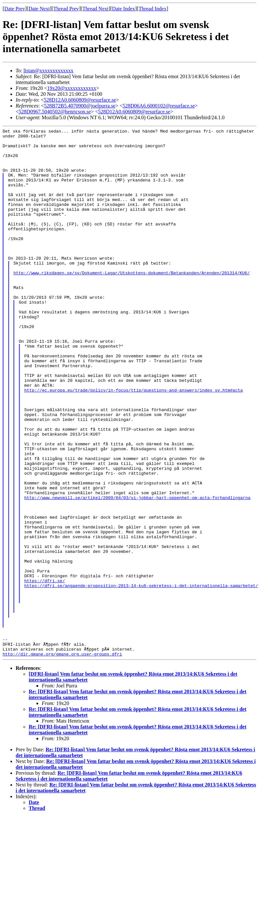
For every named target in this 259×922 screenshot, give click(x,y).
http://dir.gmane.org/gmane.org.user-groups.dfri (62, 759)
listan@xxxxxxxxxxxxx (48, 70)
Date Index (123, 8)
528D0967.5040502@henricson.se (55, 111)
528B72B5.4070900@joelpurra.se (79, 105)
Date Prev (14, 8)
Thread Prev (66, 8)
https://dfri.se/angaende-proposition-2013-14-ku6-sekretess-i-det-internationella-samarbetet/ (141, 677)
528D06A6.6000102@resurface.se (158, 105)
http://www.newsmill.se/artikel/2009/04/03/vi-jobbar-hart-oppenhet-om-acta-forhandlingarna (137, 572)
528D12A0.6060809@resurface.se (80, 100)
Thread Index (152, 8)
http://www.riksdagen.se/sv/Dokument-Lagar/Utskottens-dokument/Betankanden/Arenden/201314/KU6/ (131, 302)
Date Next (39, 8)
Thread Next (95, 8)
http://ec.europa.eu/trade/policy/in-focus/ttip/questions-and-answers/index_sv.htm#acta (133, 443)
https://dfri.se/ (44, 671)
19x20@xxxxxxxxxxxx (71, 88)
